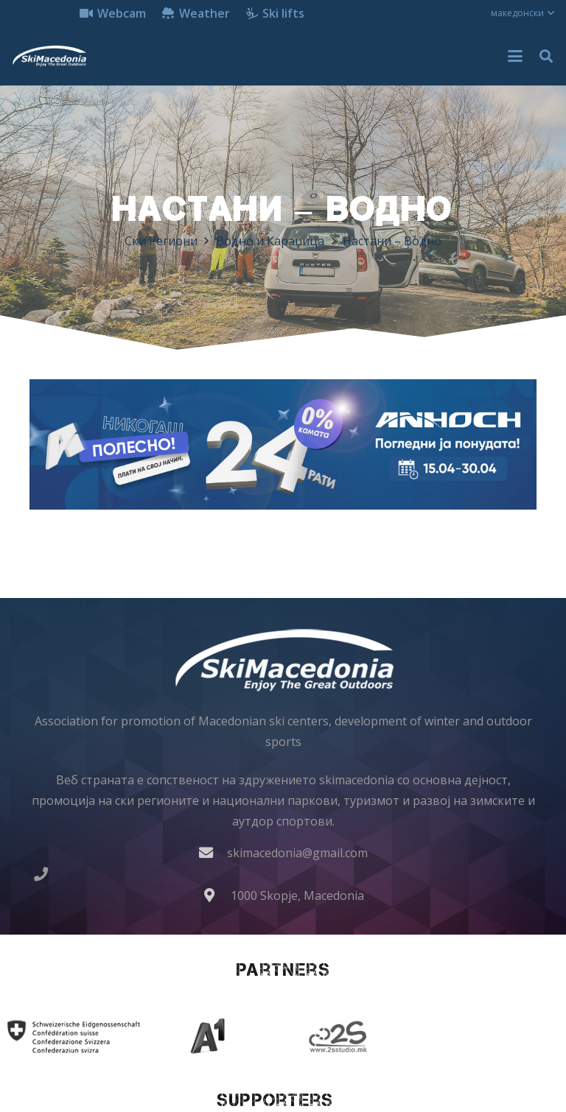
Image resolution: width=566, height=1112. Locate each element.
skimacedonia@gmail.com (297, 853)
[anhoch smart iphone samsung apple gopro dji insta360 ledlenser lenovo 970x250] (283, 444)
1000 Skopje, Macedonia (297, 895)
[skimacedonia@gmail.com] (213, 852)
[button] (522, 13)
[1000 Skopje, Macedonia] (216, 895)
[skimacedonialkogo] (49, 56)
